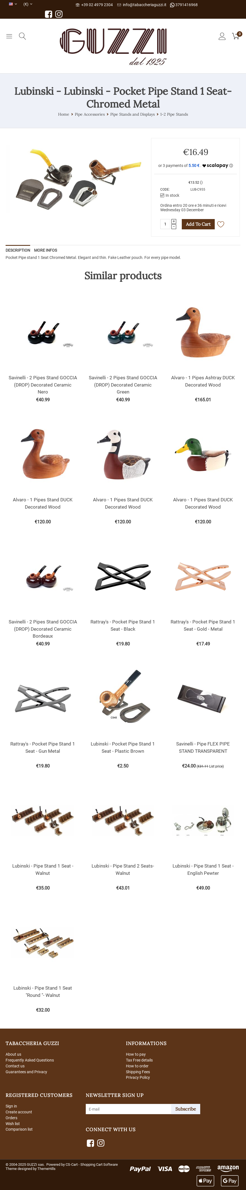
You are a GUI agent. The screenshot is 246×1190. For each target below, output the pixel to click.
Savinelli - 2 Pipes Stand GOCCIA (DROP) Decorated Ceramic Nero (43, 385)
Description (18, 250)
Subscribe (185, 1109)
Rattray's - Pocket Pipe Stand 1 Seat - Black (122, 625)
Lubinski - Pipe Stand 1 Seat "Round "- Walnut (42, 991)
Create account (19, 1112)
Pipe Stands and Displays (132, 114)
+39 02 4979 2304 (94, 5)
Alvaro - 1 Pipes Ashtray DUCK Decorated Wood (203, 381)
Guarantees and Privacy (26, 1072)
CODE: (165, 189)
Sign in (11, 1106)
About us (13, 1054)
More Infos (45, 250)
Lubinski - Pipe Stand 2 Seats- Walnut (123, 869)
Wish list (13, 1123)
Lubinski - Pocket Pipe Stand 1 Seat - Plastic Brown (123, 747)
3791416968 (184, 5)
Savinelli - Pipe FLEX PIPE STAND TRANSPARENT (203, 747)
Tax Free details (139, 1060)
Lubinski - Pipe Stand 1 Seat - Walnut (42, 869)
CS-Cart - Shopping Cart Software (92, 1164)
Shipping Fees (138, 1072)
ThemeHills (46, 1169)
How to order (137, 1066)
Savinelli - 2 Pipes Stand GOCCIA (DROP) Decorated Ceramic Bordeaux (43, 629)
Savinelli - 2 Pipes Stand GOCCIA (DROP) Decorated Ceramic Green (123, 385)
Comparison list (19, 1129)
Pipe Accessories (90, 114)
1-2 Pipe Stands (174, 114)
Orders (11, 1118)
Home (63, 114)
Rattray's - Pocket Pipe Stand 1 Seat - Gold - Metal (203, 625)
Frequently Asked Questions (30, 1060)
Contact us (15, 1066)
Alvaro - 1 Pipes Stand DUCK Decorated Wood (43, 503)
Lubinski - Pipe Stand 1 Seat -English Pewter (203, 869)
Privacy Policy (138, 1077)
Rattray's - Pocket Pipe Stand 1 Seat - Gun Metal (42, 747)
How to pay (136, 1054)
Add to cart (198, 224)
